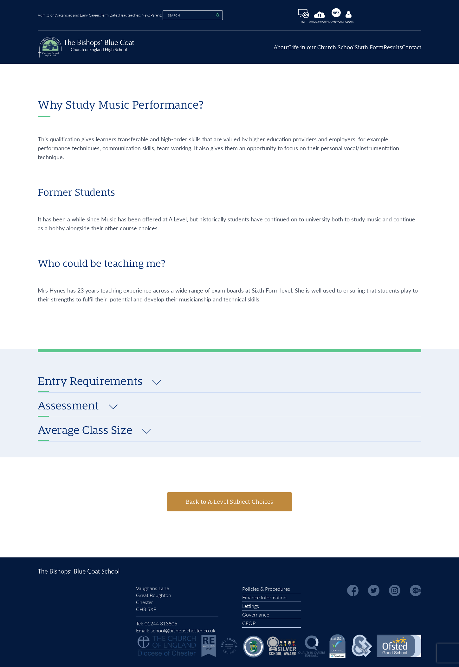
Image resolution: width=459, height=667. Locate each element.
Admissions (47, 14)
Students (383, 16)
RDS (316, 15)
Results (381, 51)
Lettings (250, 604)
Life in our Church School (288, 51)
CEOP (248, 621)
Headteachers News (163, 14)
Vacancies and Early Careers (88, 14)
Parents (195, 14)
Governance (255, 612)
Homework (363, 14)
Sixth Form (347, 51)
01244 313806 (161, 621)
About (237, 51)
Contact (411, 51)
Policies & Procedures (266, 586)
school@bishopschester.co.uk (183, 628)
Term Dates (129, 14)
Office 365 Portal (339, 16)
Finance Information (264, 595)
